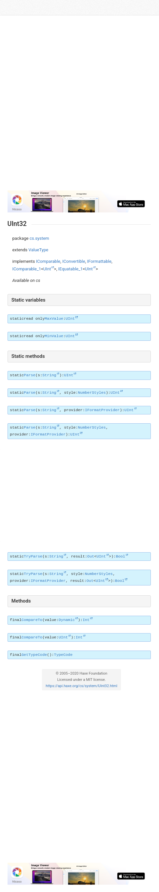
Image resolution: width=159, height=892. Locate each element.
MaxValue (54, 318)
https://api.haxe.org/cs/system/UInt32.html (81, 686)
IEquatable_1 (70, 268)
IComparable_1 (26, 268)
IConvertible (73, 261)
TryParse (33, 556)
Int (86, 620)
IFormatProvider (102, 410)
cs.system (39, 238)
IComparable (48, 261)
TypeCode (63, 655)
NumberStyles (92, 392)
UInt (47, 268)
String (49, 375)
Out (90, 556)
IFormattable (99, 261)
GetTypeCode (34, 655)
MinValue (54, 336)
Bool (120, 556)
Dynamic (67, 620)
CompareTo (31, 620)
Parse (29, 375)
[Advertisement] (79, 105)
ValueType (38, 249)
